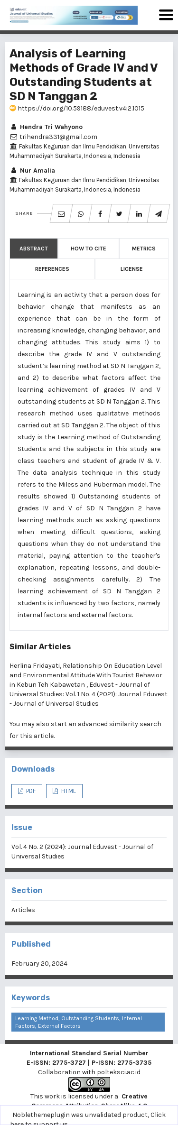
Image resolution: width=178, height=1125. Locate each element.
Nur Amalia (32, 170)
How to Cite (88, 248)
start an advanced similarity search (106, 724)
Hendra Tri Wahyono (46, 127)
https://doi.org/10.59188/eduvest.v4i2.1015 (76, 108)
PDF (30, 790)
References (52, 269)
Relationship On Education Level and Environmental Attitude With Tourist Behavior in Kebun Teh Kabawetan (85, 675)
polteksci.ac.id (119, 1072)
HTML (68, 790)
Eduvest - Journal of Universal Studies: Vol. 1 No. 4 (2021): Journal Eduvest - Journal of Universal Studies (88, 694)
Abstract (33, 248)
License (132, 269)
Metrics (144, 248)
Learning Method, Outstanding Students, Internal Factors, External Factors (78, 1022)
